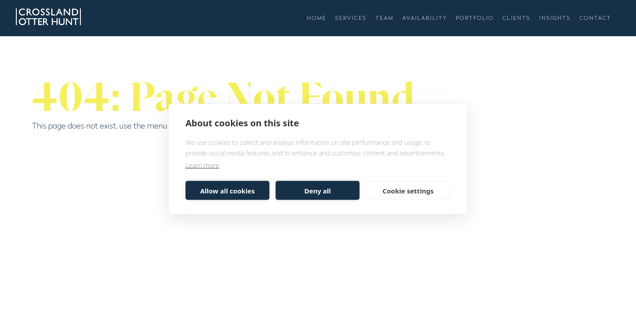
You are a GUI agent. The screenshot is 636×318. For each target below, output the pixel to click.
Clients (516, 18)
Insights (555, 18)
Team (384, 18)
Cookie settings (408, 190)
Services (351, 18)
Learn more (202, 165)
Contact (595, 18)
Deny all (317, 190)
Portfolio (475, 18)
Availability (424, 18)
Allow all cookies (227, 190)
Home (316, 18)
